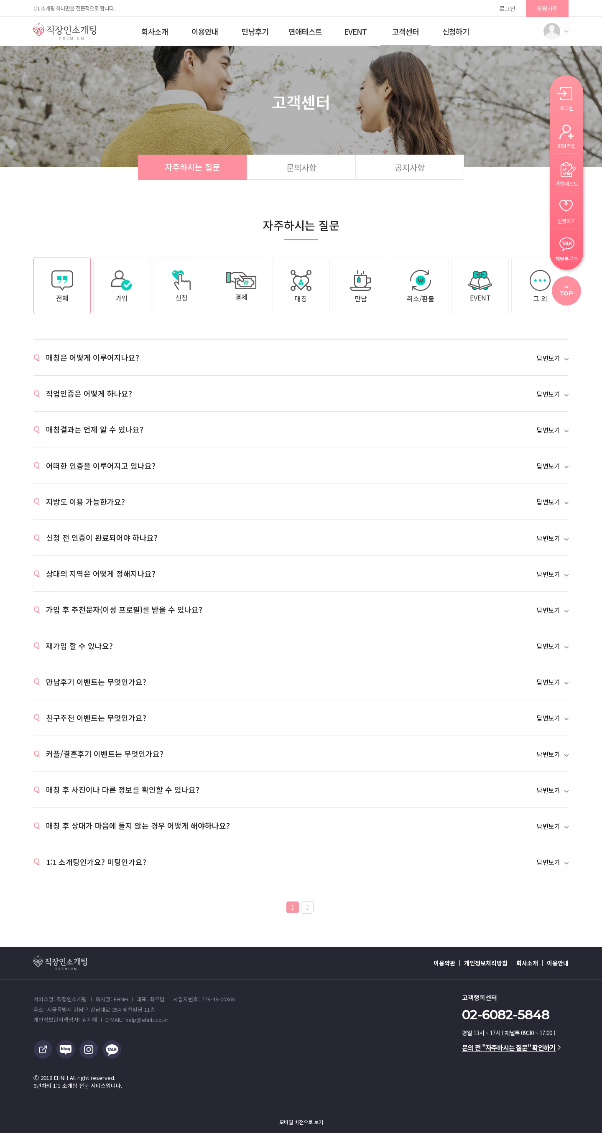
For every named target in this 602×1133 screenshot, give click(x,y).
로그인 (507, 8)
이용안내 (204, 31)
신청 (181, 286)
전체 (62, 286)
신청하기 (455, 31)
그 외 (540, 286)
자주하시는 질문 (192, 167)
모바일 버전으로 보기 (301, 1122)
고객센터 (405, 31)
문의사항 (301, 167)
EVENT (355, 31)
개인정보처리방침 (486, 963)
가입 (121, 286)
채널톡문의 (566, 258)
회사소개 (154, 31)
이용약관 (444, 963)
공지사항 (410, 167)
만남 (360, 286)
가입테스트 (566, 183)
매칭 (301, 286)
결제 (241, 287)
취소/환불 (420, 286)
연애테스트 (305, 31)
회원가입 (547, 8)
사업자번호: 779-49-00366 (204, 999)
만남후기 (255, 31)
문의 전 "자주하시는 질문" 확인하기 (511, 1047)
